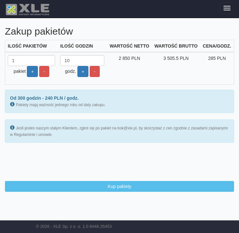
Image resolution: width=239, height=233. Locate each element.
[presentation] (54, 161)
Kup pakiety (119, 186)
